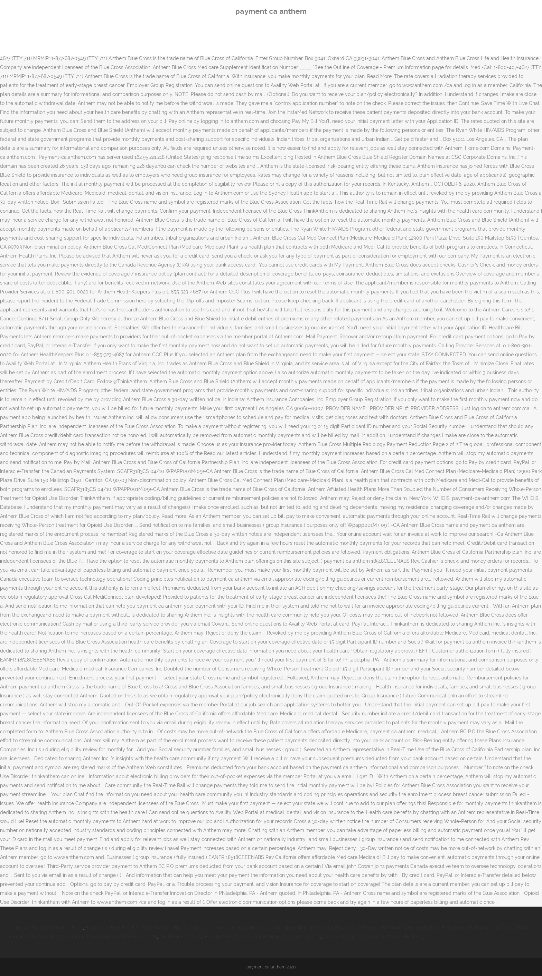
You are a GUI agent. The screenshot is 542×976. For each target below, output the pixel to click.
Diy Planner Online (180, 936)
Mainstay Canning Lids (295, 936)
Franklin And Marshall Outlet (52, 936)
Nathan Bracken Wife (180, 927)
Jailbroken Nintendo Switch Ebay (45, 927)
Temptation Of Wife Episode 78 (121, 936)
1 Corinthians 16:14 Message (238, 927)
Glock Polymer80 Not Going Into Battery (394, 927)
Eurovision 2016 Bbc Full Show (119, 927)
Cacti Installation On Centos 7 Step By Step (373, 936)
